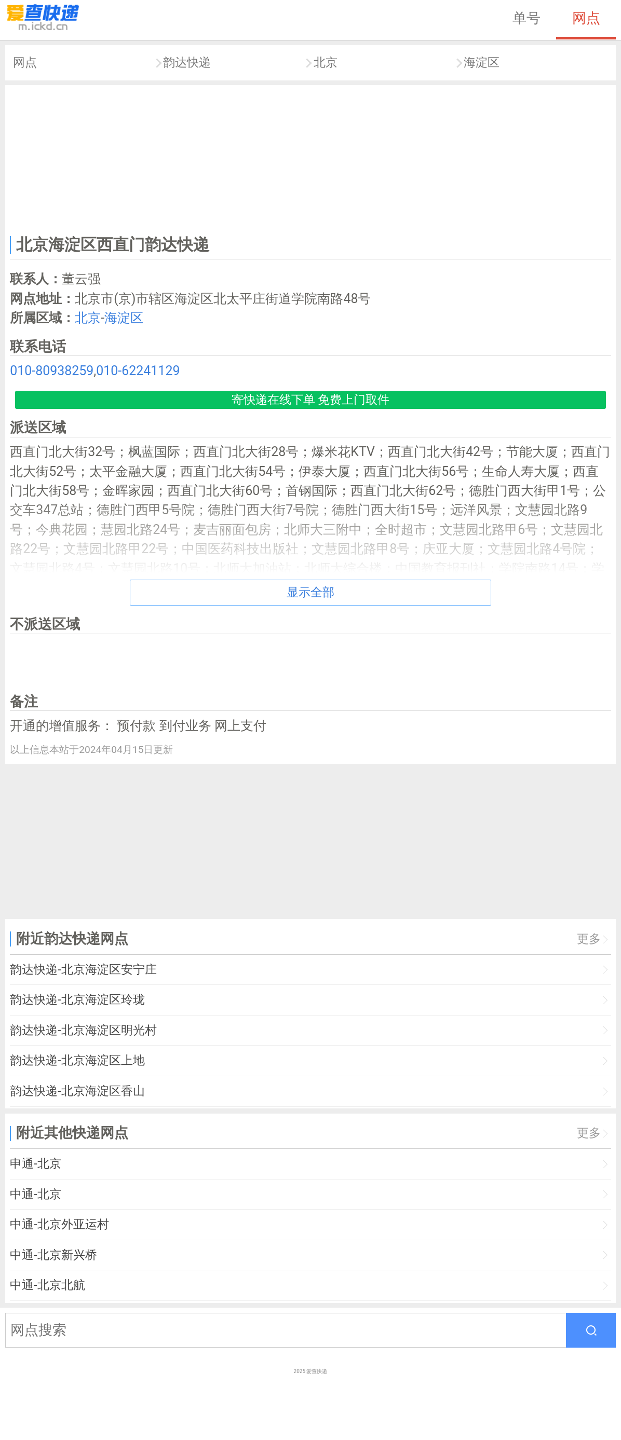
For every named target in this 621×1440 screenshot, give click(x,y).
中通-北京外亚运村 (59, 1224)
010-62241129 (138, 370)
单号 (526, 18)
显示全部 (310, 592)
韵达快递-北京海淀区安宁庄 (83, 970)
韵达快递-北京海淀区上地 (77, 1060)
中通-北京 (35, 1194)
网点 (586, 18)
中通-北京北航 (47, 1285)
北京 (326, 63)
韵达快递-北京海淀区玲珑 (77, 1000)
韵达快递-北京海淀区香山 (77, 1091)
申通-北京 (35, 1164)
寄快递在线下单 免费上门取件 (311, 400)
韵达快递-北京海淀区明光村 (83, 1030)
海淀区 (482, 63)
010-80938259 (51, 370)
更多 (589, 939)
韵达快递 (187, 63)
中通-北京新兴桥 (53, 1255)
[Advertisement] (310, 158)
